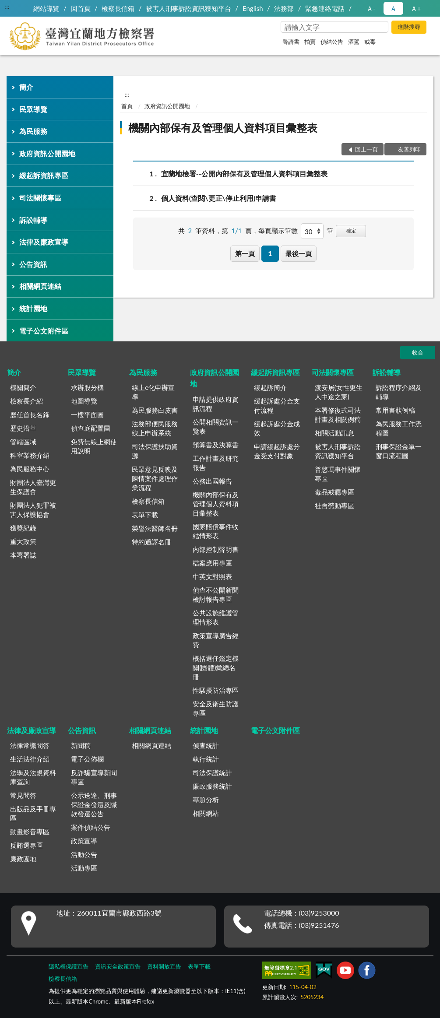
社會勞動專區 (334, 505)
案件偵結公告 (90, 827)
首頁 (127, 105)
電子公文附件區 (43, 330)
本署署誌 (23, 555)
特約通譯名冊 (151, 542)
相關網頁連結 (40, 286)
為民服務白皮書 (155, 410)
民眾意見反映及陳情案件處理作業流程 (155, 478)
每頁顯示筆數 (278, 231)
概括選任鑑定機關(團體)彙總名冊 (216, 667)
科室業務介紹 (29, 455)
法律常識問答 (29, 745)
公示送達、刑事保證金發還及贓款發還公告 (94, 804)
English (253, 8)
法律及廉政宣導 (43, 242)
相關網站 (206, 813)
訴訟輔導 (33, 220)
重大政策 (23, 541)
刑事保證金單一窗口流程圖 (399, 451)
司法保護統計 (212, 772)
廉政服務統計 (212, 786)
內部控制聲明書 (216, 549)
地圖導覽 (84, 401)
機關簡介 (23, 387)
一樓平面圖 (87, 414)
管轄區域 (23, 442)
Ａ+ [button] (416, 8)
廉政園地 (23, 859)
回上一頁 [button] (366, 149)
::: (7, 6)
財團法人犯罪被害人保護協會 (33, 509)
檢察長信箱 (118, 8)
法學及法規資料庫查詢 (33, 777)
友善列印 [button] (409, 149)
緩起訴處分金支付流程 (277, 405)
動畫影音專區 (29, 831)
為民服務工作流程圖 (399, 428)
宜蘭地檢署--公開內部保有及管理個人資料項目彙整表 (244, 173)
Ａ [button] (393, 8)
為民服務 (33, 131)
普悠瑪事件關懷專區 (338, 473)
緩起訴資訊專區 (43, 175)
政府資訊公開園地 (47, 153)
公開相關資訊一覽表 (216, 426)
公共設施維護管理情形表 (216, 617)
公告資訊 (33, 264)
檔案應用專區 (212, 563)
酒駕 (353, 41)
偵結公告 (331, 41)
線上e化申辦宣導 (153, 391)
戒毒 (370, 41)
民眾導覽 (33, 109)
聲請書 (290, 41)
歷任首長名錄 (29, 414)
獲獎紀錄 (23, 528)
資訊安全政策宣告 (118, 966)
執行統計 (206, 759)
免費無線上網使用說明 (94, 446)
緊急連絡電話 (325, 8)
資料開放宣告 (164, 966)
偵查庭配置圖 (90, 428)
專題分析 (206, 800)
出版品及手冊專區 (33, 813)
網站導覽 (46, 8)
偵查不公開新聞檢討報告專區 (216, 594)
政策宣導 (84, 841)
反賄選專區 (26, 845)
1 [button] (270, 253)
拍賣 (310, 41)
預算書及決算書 (216, 445)
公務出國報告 (212, 481)
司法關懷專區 (40, 197)
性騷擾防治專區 (216, 690)
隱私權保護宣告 (68, 966)
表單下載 (145, 515)
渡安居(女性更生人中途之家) (339, 391)
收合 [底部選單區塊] (417, 352)
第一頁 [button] (245, 253)
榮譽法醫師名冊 (155, 528)
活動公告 (84, 854)
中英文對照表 (212, 576)
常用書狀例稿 (395, 410)
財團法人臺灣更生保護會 (33, 486)
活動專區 (84, 868)
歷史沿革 (23, 428)
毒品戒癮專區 (334, 492)
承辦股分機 (87, 387)
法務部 (284, 8)
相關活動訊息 (334, 433)
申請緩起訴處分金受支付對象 (277, 451)
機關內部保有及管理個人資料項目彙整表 (222, 127)
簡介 (26, 87)
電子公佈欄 (87, 759)
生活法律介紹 (29, 759)
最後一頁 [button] (298, 253)
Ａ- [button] (371, 8)
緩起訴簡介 (270, 387)
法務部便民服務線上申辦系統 (155, 428)
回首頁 (81, 8)
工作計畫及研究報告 (216, 462)
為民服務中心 (29, 469)
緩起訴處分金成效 (277, 428)
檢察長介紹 (26, 401)
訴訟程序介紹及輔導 (399, 391)
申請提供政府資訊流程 (216, 403)
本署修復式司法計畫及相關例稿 (338, 414)
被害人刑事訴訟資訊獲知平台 (188, 8)
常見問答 (23, 795)
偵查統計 (206, 745)
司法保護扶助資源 (155, 451)
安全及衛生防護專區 (216, 708)
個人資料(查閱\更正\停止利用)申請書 (219, 198)
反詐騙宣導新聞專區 (94, 777)
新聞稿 (81, 745)
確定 (351, 230)
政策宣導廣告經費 (216, 640)
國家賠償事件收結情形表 (216, 531)
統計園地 (33, 308)
